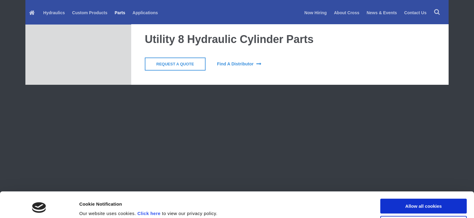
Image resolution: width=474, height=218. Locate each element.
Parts (120, 12)
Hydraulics (54, 12)
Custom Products (90, 12)
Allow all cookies (423, 182)
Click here (149, 189)
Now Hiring (315, 12)
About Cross (346, 12)
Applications (145, 12)
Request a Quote (175, 64)
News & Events (382, 12)
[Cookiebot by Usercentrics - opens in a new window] (39, 206)
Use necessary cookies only (423, 199)
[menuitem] (32, 12)
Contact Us (415, 12)
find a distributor (235, 63)
